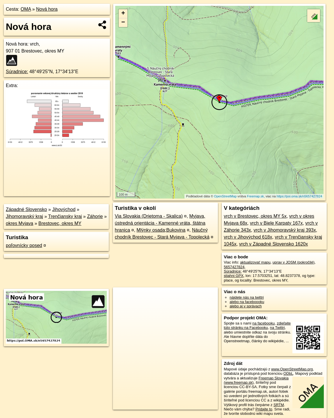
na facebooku (263, 323)
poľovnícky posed (24, 245)
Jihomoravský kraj (24, 216)
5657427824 (234, 267)
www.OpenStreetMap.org (292, 369)
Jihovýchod (63, 209)
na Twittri (277, 327)
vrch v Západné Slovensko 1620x (273, 244)
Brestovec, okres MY (59, 223)
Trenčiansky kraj (65, 216)
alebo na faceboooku (247, 302)
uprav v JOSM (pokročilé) (294, 262)
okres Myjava (19, 223)
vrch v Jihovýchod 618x (248, 237)
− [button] (123, 22)
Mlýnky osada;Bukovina (160, 230)
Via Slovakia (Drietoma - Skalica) (149, 216)
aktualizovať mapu (255, 262)
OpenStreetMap (225, 196)
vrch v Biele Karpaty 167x (276, 223)
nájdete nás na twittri (247, 297)
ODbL (288, 373)
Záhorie (95, 216)
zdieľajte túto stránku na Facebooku (257, 325)
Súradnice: (17, 71)
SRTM (278, 405)
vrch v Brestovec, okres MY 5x (255, 216)
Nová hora (47, 9)
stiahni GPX (234, 275)
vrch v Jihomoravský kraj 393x (284, 230)
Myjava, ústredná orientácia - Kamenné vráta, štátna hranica (160, 223)
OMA (26, 9)
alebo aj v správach (246, 306)
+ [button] (123, 13)
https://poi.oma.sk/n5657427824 (299, 196)
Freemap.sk (255, 196)
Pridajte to (263, 409)
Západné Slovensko (26, 209)
